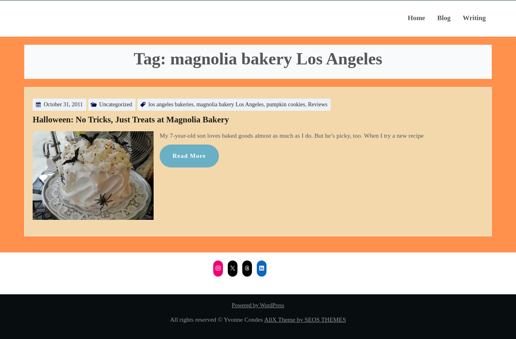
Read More (189, 155)
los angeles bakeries (171, 104)
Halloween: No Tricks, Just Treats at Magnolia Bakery (131, 119)
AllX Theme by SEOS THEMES (305, 319)
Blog (444, 18)
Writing (474, 18)
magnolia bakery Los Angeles (230, 104)
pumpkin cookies (285, 104)
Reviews (317, 104)
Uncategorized (115, 104)
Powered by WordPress (258, 305)
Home (416, 18)
